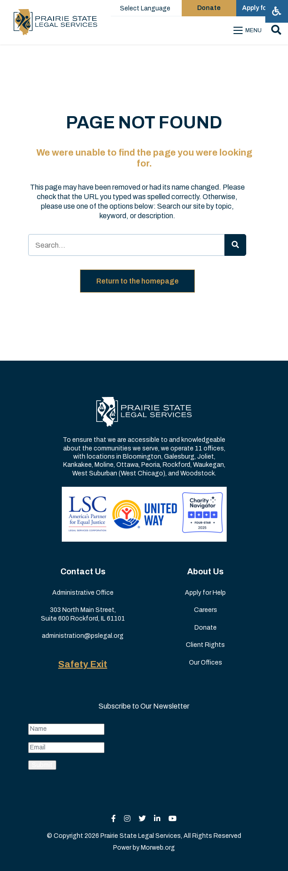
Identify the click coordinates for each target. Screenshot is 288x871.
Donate (205, 627)
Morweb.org (158, 847)
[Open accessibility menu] (276, 11)
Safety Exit (82, 664)
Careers (205, 610)
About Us (205, 571)
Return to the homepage (137, 281)
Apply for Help (205, 592)
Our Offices (205, 662)
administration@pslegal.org (83, 635)
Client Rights (205, 644)
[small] (113, 818)
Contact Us (82, 571)
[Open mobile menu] (248, 30)
